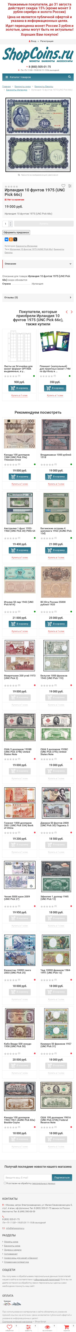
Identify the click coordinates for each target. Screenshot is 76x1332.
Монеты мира (11, 1241)
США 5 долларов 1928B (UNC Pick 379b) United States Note (17, 752)
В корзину (22, 387)
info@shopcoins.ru (15, 1228)
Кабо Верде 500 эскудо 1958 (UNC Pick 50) (17, 1045)
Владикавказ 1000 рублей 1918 (55, 456)
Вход (32, 41)
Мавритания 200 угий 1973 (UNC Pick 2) (20, 677)
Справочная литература (16, 1262)
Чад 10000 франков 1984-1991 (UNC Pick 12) (55, 971)
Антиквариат (11, 1254)
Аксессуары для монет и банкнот (21, 1258)
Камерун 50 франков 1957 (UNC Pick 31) (55, 1045)
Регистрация (46, 41)
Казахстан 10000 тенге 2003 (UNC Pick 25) (17, 971)
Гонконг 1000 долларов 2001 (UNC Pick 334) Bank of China (18, 825)
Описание (10, 263)
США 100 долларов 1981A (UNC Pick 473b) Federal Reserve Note (55, 1120)
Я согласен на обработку (29, 1183)
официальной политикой (47, 1279)
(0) (12, 376)
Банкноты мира (12, 1245)
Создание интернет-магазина (17, 1321)
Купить (44, 223)
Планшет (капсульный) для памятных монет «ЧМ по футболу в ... (55, 369)
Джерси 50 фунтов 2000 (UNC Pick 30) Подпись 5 (54, 824)
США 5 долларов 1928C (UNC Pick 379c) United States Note (54, 752)
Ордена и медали (12, 1250)
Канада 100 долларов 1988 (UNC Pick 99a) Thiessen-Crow (17, 457)
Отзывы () (11, 297)
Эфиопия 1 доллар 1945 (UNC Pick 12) (54, 898)
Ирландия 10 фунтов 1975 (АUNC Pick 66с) (31, 249)
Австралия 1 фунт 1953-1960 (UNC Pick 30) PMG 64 (19, 529)
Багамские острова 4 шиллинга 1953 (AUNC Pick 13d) (56, 531)
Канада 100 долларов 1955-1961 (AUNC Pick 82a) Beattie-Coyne (19, 1120)
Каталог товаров (18, 77)
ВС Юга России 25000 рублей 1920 (53, 603)
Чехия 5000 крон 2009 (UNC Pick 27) (17, 898)
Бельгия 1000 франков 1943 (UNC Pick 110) (53, 677)
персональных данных (43, 1183)
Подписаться (62, 1177)
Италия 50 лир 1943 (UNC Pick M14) (18, 603)
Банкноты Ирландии (26, 246)
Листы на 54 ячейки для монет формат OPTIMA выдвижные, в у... (18, 369)
